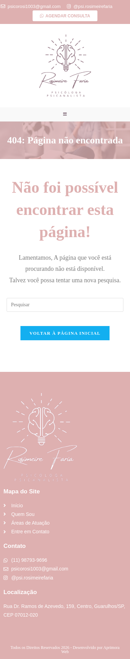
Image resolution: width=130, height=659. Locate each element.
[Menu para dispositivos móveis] (65, 114)
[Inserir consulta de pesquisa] (65, 305)
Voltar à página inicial (65, 333)
